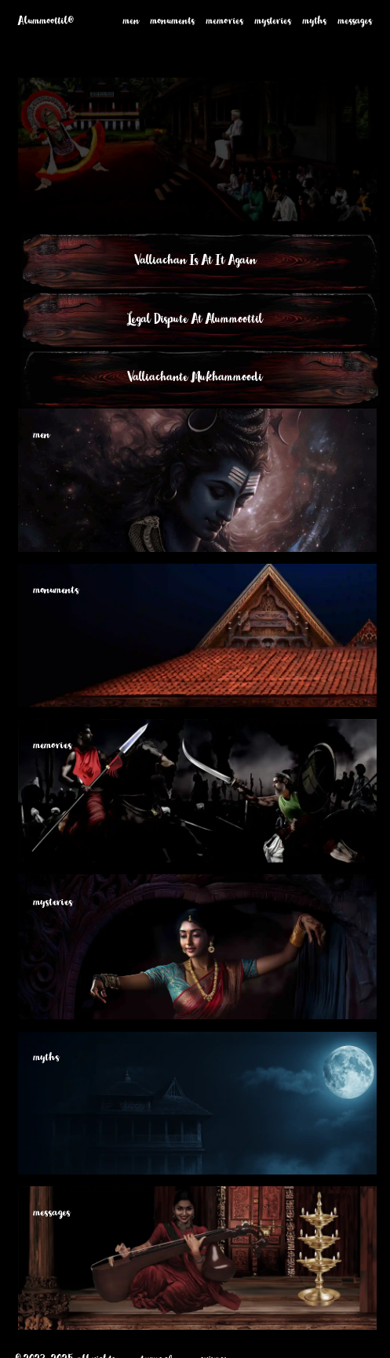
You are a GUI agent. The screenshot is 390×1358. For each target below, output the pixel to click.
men (131, 22)
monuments (173, 22)
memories (224, 22)
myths (314, 22)
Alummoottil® (46, 22)
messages (355, 22)
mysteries (273, 22)
